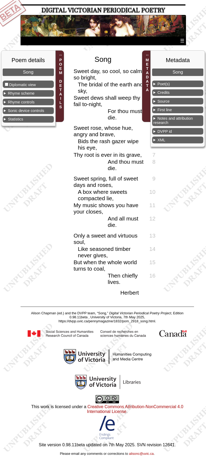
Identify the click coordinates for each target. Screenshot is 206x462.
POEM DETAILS (60, 83)
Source (163, 101)
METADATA (147, 75)
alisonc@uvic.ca (141, 454)
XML (161, 140)
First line (164, 110)
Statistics (15, 119)
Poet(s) (163, 84)
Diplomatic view (22, 85)
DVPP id (164, 131)
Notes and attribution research (173, 120)
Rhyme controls (21, 102)
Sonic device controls (26, 111)
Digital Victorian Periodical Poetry (103, 10)
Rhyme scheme (21, 93)
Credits (163, 92)
